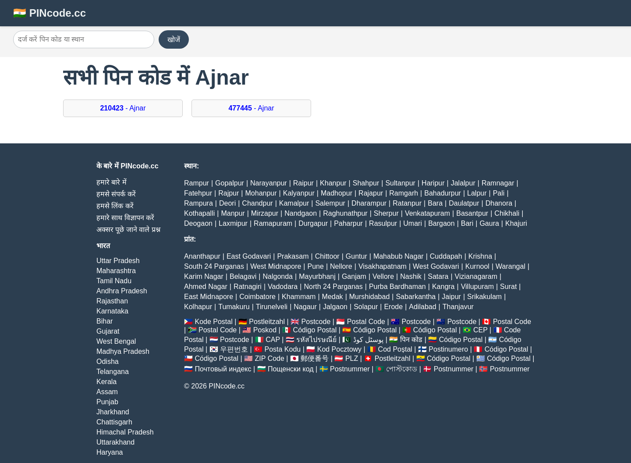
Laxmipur (233, 223)
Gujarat (107, 331)
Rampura (198, 203)
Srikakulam (484, 296)
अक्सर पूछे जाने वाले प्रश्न (128, 229)
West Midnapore (275, 266)
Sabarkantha (416, 296)
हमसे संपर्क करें (116, 194)
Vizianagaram (476, 276)
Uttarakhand (115, 442)
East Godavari (249, 256)
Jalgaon (335, 306)
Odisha (107, 361)
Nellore (341, 266)
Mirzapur (264, 213)
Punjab (107, 402)
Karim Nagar (203, 276)
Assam (107, 391)
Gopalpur (229, 183)
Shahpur (366, 183)
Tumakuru (233, 306)
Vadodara (283, 286)
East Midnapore (208, 296)
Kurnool (477, 266)
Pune (316, 266)
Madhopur (336, 193)
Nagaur (305, 306)
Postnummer (350, 369)
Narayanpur (268, 183)
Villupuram (477, 286)
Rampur (196, 183)
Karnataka (112, 311)
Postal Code (366, 321)
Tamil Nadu (113, 281)
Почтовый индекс (223, 369)
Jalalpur (463, 183)
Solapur (366, 306)
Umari (412, 223)
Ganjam (354, 276)
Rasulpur (383, 223)
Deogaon (198, 223)
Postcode (316, 321)
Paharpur (348, 223)
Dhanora (499, 203)
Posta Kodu (282, 349)
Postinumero (448, 349)
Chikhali (506, 213)
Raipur (303, 183)
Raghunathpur (345, 213)
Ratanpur (407, 203)
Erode (393, 306)
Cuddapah (446, 256)
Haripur (433, 183)
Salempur (330, 203)
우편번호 (234, 349)
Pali (499, 193)
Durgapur (313, 223)
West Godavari (436, 266)
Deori (227, 203)
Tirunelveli (271, 306)
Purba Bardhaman (397, 286)
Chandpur (257, 203)
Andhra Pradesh (121, 291)
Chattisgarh (114, 422)
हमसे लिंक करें (115, 206)
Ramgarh (403, 193)
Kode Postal (213, 321)
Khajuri (516, 223)
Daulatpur (464, 203)
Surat (508, 286)
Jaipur (451, 296)
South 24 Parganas (214, 266)
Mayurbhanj (317, 276)
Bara (435, 203)
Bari (467, 223)
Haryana (109, 452)
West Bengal (116, 341)
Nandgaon (300, 213)
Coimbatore (257, 296)
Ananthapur (202, 256)
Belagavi (243, 276)
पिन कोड (411, 339)
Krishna (480, 256)
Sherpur (386, 213)
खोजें (173, 39)
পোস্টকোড (401, 369)
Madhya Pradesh (122, 351)
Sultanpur (400, 183)
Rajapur (370, 193)
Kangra (443, 286)
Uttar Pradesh (118, 260)
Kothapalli (199, 213)
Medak (332, 296)
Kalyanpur (299, 193)
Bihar (104, 321)
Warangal (510, 266)
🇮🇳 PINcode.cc (49, 13)
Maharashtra (116, 270)
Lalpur (476, 193)
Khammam (299, 296)
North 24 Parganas (333, 286)
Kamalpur (294, 203)
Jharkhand (112, 412)
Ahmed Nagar (205, 286)
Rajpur (228, 193)
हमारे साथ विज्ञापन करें (125, 217)
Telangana (112, 371)
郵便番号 (315, 358)
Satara (438, 276)
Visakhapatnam (382, 266)
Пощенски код (291, 369)
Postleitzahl (267, 321)
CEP (480, 330)
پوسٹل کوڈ (368, 339)
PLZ (351, 358)
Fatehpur (198, 193)
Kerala (106, 381)
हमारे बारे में (111, 182)
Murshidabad (369, 296)
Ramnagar (498, 183)
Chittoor (327, 256)
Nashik (411, 276)
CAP (273, 339)
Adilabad (422, 306)
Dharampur (368, 203)
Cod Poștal (395, 349)
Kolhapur (198, 306)
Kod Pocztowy (339, 349)
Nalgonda (278, 276)
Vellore (383, 276)
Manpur (233, 213)
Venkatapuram (427, 213)
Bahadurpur (442, 193)
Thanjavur (458, 306)
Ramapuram (273, 223)
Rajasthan (112, 301)
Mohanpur (261, 193)
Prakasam (292, 256)
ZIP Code (269, 358)
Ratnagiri (248, 286)
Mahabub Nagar (398, 256)
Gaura (489, 223)
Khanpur (333, 183)
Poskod (265, 330)
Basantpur (472, 213)
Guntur (356, 256)
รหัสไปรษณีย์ (316, 339)
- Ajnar (122, 108)
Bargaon (441, 223)
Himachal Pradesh (125, 432)
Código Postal (315, 330)
